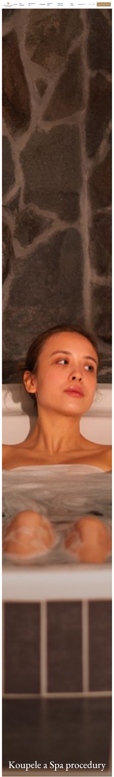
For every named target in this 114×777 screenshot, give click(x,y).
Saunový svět (49, 4)
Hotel (15, 4)
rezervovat (103, 4)
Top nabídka (21, 4)
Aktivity (80, 4)
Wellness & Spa (31, 4)
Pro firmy (72, 4)
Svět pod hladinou (60, 4)
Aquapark (42, 4)
